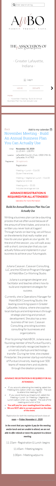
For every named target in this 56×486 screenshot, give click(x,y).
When (11, 149)
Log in (30, 80)
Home (10, 95)
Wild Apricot (32, 480)
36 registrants (22, 161)
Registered (9, 161)
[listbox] (40, 130)
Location (10, 155)
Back (7, 129)
